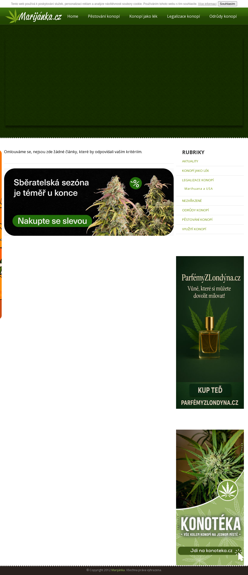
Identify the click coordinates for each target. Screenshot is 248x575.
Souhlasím (227, 4)
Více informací (207, 4)
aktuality (190, 161)
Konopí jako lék (143, 16)
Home (72, 16)
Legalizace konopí (183, 16)
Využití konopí (194, 229)
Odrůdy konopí (223, 16)
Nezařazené (192, 200)
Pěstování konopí (104, 16)
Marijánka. (118, 570)
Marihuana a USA (199, 189)
